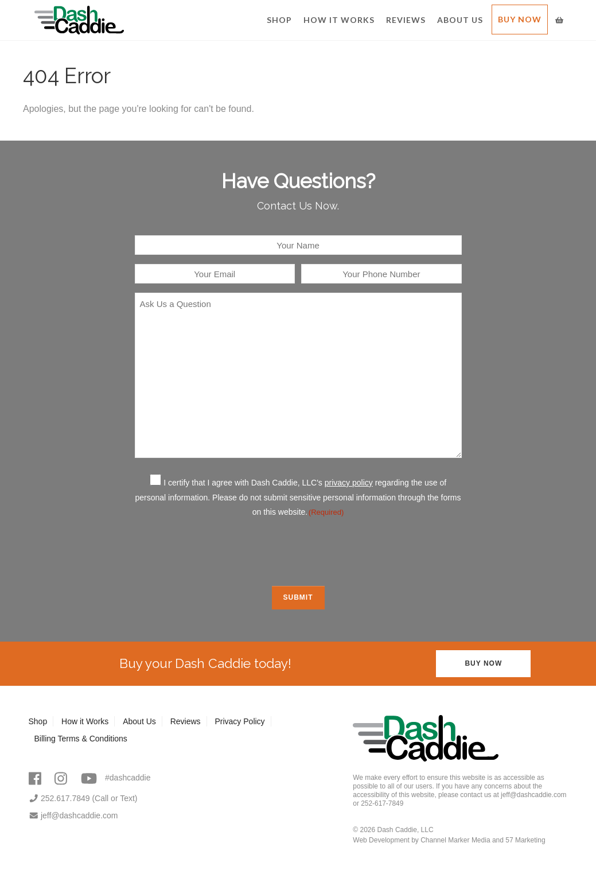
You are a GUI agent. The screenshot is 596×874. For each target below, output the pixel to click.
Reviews (406, 20)
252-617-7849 (382, 803)
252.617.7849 (59, 798)
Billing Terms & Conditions (80, 738)
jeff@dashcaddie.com (73, 815)
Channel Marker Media (455, 840)
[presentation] (298, 551)
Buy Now (520, 19)
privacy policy (349, 482)
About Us (460, 20)
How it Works (339, 20)
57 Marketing (525, 840)
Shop (279, 20)
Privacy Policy (239, 721)
